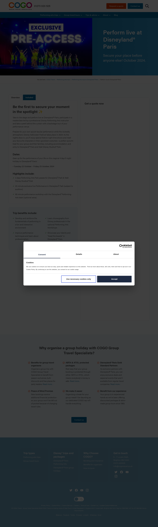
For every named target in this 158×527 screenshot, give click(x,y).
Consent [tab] (42, 254)
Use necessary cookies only (78, 279)
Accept (114, 279)
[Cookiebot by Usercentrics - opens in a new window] (121, 246)
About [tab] (116, 254)
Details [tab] (79, 254)
